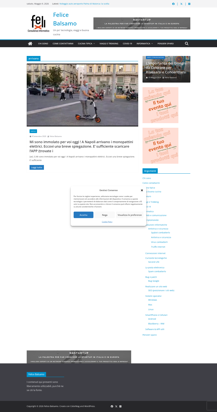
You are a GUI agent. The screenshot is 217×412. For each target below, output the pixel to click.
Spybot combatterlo (160, 232)
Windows (152, 299)
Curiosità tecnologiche (156, 258)
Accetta (83, 214)
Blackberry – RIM (156, 323)
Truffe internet (158, 246)
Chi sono (43, 43)
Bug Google (153, 281)
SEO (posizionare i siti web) (161, 290)
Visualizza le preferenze (130, 214)
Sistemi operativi (153, 296)
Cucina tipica (85, 43)
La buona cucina (153, 191)
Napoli (33, 131)
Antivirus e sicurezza (158, 228)
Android (152, 318)
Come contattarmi (63, 43)
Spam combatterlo (157, 271)
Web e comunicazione (155, 57)
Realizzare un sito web (156, 286)
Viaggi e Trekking (109, 43)
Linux (150, 309)
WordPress (89, 406)
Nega (104, 214)
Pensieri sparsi (166, 43)
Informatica (143, 43)
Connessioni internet (155, 253)
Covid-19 (127, 43)
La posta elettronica (154, 267)
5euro (148, 196)
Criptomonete (152, 220)
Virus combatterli (159, 242)
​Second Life (153, 262)
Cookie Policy (107, 222)
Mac (150, 304)
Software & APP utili (154, 329)
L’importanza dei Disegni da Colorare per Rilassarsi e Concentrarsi (166, 67)
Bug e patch (151, 277)
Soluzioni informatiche (156, 224)
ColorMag (75, 406)
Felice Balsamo (56, 136)
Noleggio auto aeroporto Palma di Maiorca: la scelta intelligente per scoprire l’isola (84, 5)
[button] (142, 190)
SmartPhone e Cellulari (156, 315)
